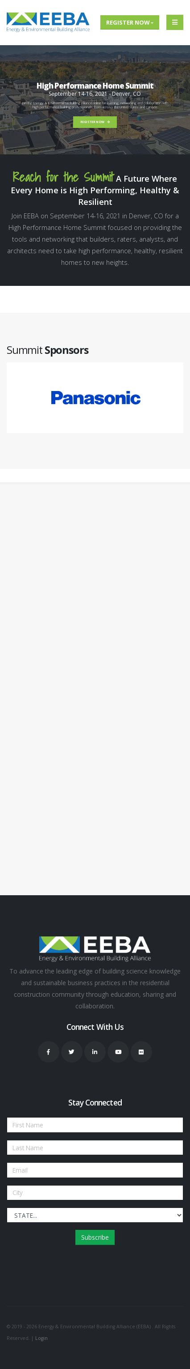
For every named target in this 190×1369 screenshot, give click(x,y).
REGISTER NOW (95, 122)
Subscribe (95, 1237)
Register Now (128, 22)
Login (41, 1338)
